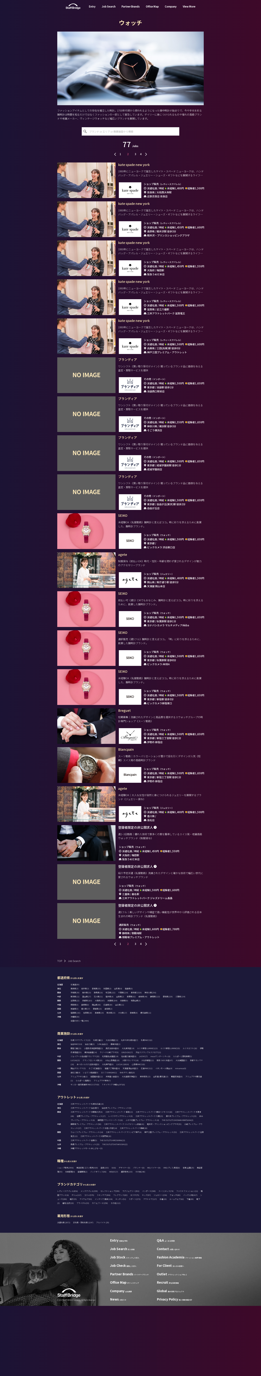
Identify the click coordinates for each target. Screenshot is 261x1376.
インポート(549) (149, 1261)
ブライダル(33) (83, 1273)
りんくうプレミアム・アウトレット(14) (87, 1202)
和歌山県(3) (135, 1070)
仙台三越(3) (90, 1114)
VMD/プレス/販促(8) (171, 1237)
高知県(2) (108, 1078)
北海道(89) (75, 1054)
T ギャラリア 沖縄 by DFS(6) (113, 1154)
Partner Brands (131, 9)
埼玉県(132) (110, 1062)
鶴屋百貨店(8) (177, 1146)
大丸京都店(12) (147, 1130)
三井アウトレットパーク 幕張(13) (119, 1182)
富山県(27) (86, 1066)
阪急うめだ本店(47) (165, 1130)
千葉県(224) (123, 1062)
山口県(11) (119, 1074)
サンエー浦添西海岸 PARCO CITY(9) (85, 1154)
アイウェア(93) (86, 1269)
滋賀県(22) (75, 1070)
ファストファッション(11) (187, 1261)
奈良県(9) (124, 1070)
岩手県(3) (85, 1058)
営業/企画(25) (188, 1237)
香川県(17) (85, 1078)
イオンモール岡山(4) (163, 1138)
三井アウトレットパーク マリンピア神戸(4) (123, 1202)
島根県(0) (85, 1074)
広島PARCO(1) (146, 1138)
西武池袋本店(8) (112, 1118)
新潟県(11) (75, 1066)
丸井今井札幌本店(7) (129, 1110)
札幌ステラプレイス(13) (80, 1110)
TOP (59, 1031)
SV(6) (114, 1237)
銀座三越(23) (76, 1118)
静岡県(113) (155, 1066)
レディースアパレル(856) (67, 1261)
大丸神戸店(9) (108, 1134)
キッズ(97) (146, 1265)
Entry (92, 9)
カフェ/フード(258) (100, 1273)
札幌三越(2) (98, 1110)
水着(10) (163, 1269)
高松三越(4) (75, 1142)
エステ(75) (134, 1265)
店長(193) (105, 1237)
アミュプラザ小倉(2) (79, 1146)
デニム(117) (76, 1265)
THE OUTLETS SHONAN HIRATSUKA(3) (177, 1190)
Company (171, 9)
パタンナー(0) (138, 1237)
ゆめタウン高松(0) (127, 1142)
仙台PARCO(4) (76, 1114)
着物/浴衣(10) (68, 1273)
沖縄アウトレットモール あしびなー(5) (87, 1218)
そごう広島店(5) (95, 1138)
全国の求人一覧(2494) (80, 1090)
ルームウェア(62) (176, 1269)
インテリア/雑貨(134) (104, 1269)
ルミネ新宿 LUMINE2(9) (170, 1118)
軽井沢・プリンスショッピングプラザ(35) (164, 1194)
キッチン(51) (120, 1269)
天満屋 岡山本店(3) (130, 1138)
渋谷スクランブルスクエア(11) (148, 1122)
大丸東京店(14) (128, 1118)
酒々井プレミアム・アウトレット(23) (181, 1186)
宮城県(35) (96, 1058)
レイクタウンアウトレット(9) (120, 1186)
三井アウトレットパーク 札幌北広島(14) (87, 1174)
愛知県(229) (168, 1066)
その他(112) (116, 1273)
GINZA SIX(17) (127, 1122)
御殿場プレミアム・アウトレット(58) (86, 1194)
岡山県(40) (96, 1074)
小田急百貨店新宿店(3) (93, 1118)
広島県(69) (108, 1074)
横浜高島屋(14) (90, 1122)
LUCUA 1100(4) (122, 1134)
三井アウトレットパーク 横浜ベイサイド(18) (154, 1182)
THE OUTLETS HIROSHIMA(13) (112, 1210)
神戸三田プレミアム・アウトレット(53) (160, 1202)
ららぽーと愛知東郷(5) (182, 1126)
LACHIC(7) (143, 1126)
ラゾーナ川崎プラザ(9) (109, 1122)
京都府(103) (87, 1070)
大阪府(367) (100, 1070)
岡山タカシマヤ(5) (78, 1138)
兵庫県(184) (112, 1070)
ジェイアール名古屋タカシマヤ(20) (85, 1126)
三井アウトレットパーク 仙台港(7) (85, 1178)
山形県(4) (118, 1058)
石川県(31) (98, 1066)
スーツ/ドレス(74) (165, 1261)
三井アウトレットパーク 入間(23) (149, 1186)
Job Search (109, 9)
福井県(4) (109, 1066)
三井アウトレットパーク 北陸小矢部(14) (100, 1198)
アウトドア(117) (150, 1269)
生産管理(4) (70, 1241)
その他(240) (140, 1241)
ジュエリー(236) (160, 1265)
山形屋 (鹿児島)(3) (160, 1146)
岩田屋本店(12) (96, 1146)
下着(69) (190, 1269)
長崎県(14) (99, 1082)
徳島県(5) (74, 1078)
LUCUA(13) (75, 1130)
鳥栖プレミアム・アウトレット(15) (85, 1214)
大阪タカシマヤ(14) (130, 1130)
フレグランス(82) (120, 1265)
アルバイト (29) (102, 1292)
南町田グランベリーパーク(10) (110, 1190)
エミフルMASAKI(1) (109, 1142)
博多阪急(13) (145, 1146)
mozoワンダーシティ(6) (160, 1126)
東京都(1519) (136, 1062)
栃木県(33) (86, 1062)
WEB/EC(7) (113, 1241)
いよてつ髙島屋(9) (90, 1142)
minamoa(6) (180, 1138)
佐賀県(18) (87, 1082)
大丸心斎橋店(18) (112, 1130)
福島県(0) (129, 1058)
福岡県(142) (75, 1082)
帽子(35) (73, 1269)
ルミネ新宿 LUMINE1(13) (147, 1118)
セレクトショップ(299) (110, 1261)
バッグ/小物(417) (190, 1265)
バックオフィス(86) (98, 1241)
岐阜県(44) (142, 1066)
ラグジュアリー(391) (130, 1261)
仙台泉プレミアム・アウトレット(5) (116, 1178)
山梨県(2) (120, 1066)
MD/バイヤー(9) (153, 1237)
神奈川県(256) (150, 1062)
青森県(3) (74, 1058)
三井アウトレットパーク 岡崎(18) (133, 1198)
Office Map (152, 9)
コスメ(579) (89, 1265)
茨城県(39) (75, 1062)
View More (189, 9)
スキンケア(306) (103, 1265)
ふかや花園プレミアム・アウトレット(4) (142, 1190)
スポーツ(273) (134, 1269)
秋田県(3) (107, 1058)
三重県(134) (180, 1066)
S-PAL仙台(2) (102, 1114)
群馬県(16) (98, 1062)
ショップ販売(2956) (65, 1237)
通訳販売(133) (126, 1241)
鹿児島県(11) (145, 1082)
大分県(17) (122, 1082)
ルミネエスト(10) (190, 1118)
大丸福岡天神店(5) (129, 1146)
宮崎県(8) (134, 1082)
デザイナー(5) (124, 1237)
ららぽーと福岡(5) (83, 1150)
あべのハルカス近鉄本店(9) (88, 1134)
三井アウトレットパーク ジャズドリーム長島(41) (124, 1194)
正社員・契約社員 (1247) (83, 1292)
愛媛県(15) (97, 1078)
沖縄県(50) (75, 1086)
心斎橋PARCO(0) (138, 1134)
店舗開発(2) (82, 1241)
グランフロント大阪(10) (92, 1130)
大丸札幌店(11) (112, 1110)
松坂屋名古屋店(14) (110, 1126)
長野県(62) (131, 1066)
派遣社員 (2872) (64, 1292)
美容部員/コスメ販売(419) (87, 1237)
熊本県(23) (111, 1082)
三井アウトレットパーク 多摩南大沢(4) (87, 1182)
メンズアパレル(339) (89, 1261)
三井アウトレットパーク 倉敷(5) (84, 1210)
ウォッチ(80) (175, 1265)
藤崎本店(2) (115, 1114)
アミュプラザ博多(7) (102, 1150)
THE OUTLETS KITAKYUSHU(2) (115, 1214)
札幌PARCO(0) (146, 1110)
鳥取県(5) (74, 1074)
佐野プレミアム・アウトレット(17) (91, 1186)
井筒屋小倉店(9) (112, 1146)
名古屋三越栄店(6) (128, 1126)
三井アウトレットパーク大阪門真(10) (95, 1206)
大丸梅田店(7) (181, 1130)
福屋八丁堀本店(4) (112, 1138)
